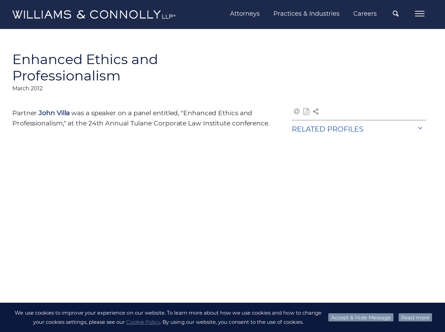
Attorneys (245, 13)
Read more (415, 317)
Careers (365, 13)
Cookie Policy (143, 322)
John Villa (54, 113)
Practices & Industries (306, 13)
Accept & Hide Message (361, 317)
